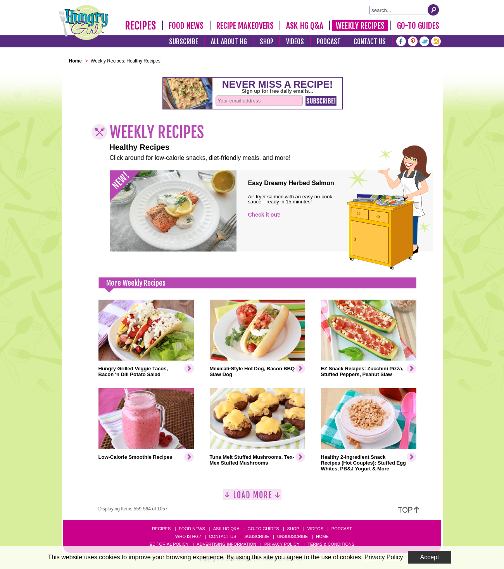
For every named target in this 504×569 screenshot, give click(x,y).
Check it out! (264, 215)
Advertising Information (226, 544)
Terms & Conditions (330, 544)
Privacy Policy (282, 544)
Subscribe (183, 42)
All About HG (229, 42)
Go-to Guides (263, 528)
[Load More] (252, 498)
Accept (429, 557)
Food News (186, 26)
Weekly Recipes (360, 26)
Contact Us (370, 42)
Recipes (140, 25)
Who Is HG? (188, 536)
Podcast (329, 42)
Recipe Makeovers (245, 26)
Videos (295, 42)
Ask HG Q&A (304, 26)
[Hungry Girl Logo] (84, 22)
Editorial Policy (169, 544)
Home (322, 536)
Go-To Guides (418, 26)
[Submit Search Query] (433, 10)
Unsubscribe (292, 536)
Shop (266, 42)
